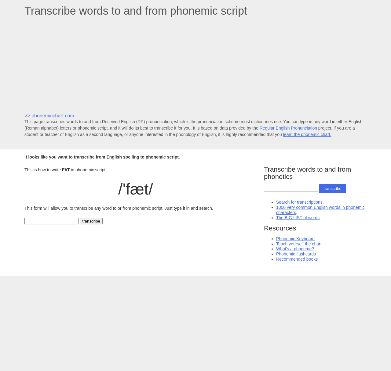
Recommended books (297, 259)
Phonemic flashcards (296, 253)
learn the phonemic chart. (307, 134)
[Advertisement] (195, 64)
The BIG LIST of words (298, 217)
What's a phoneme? (295, 248)
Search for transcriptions (299, 202)
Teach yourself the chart (299, 243)
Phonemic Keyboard (295, 238)
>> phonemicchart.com (49, 115)
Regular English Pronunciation (288, 128)
